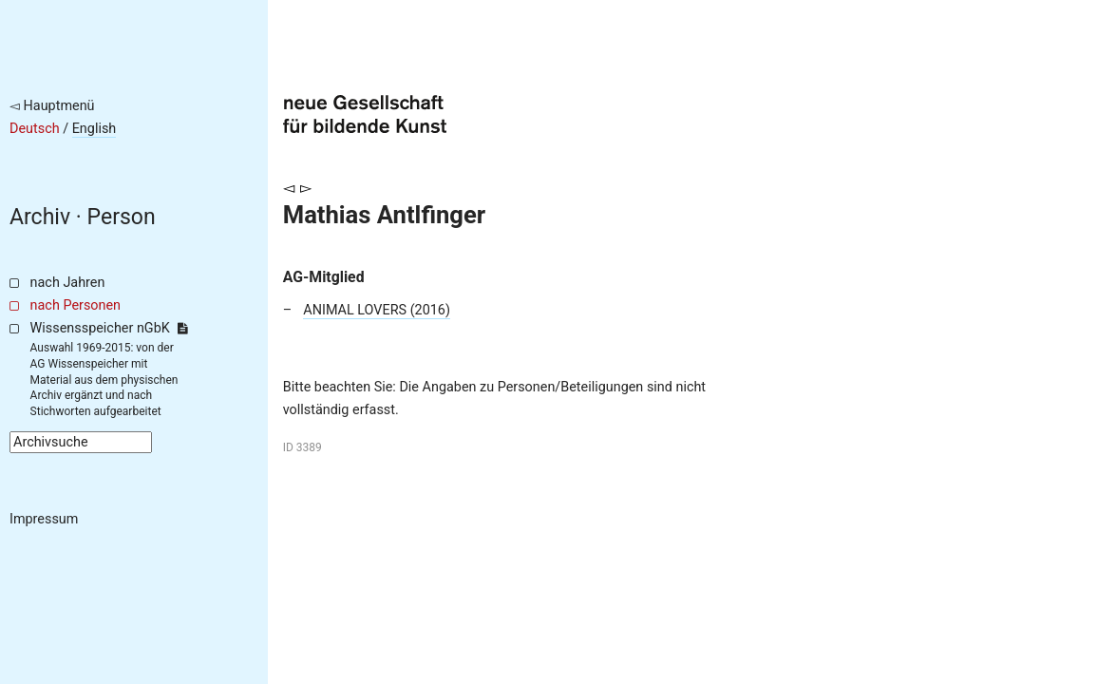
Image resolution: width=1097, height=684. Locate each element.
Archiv (39, 217)
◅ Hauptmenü (52, 106)
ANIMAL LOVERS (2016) (376, 310)
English (94, 129)
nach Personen (75, 305)
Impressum (43, 519)
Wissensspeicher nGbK (108, 328)
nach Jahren (67, 283)
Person (121, 217)
